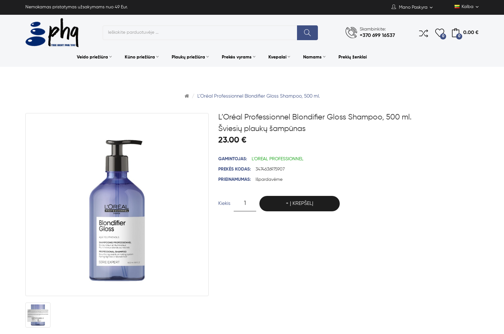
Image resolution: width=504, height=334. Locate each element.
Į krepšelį (301, 203)
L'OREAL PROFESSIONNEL (277, 159)
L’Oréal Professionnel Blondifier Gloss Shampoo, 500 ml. (258, 96)
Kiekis (224, 203)
